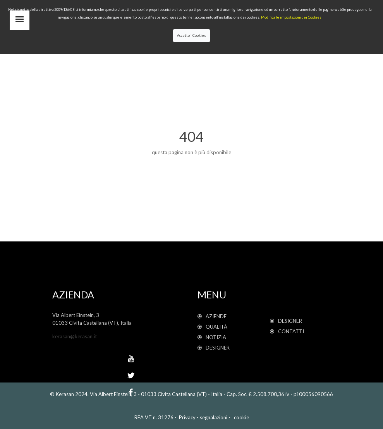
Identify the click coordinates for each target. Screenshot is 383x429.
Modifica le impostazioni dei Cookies (291, 17)
